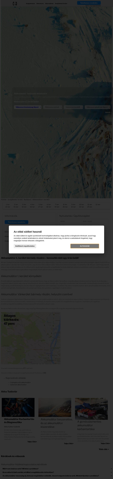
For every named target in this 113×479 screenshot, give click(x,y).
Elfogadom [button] (83, 246)
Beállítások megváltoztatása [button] (26, 246)
